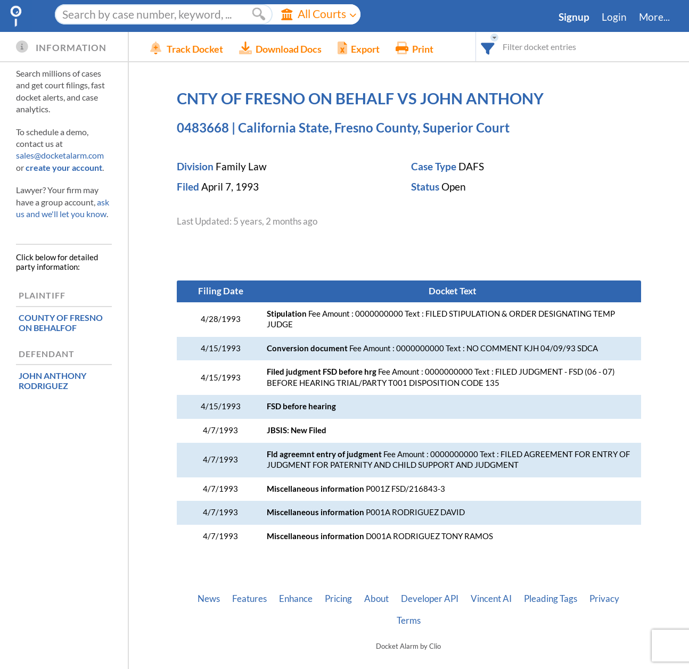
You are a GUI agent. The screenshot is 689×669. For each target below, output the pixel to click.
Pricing (338, 598)
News (209, 598)
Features (249, 598)
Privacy (604, 598)
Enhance (296, 598)
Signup (574, 17)
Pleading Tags (550, 598)
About (376, 598)
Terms (409, 620)
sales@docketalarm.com (60, 155)
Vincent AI (491, 598)
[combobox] (488, 46)
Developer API (429, 598)
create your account (64, 167)
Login (614, 17)
